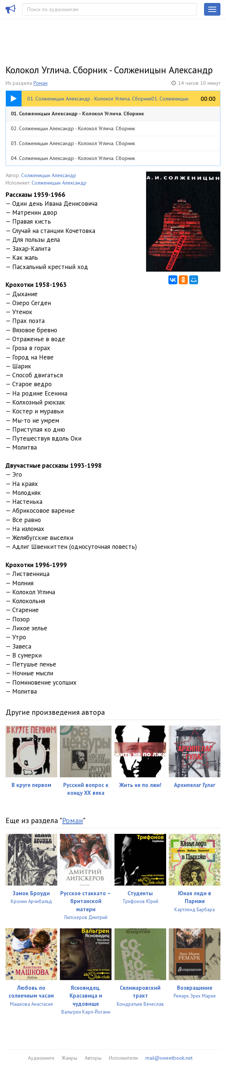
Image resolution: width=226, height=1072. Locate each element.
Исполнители (123, 1058)
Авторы (93, 1058)
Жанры (69, 1058)
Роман (40, 83)
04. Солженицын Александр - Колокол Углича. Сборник (73, 158)
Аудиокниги (41, 1058)
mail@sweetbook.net (169, 1058)
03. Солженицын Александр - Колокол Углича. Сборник (73, 143)
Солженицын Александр (48, 175)
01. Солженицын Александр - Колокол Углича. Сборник (77, 113)
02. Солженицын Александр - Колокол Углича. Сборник (73, 128)
